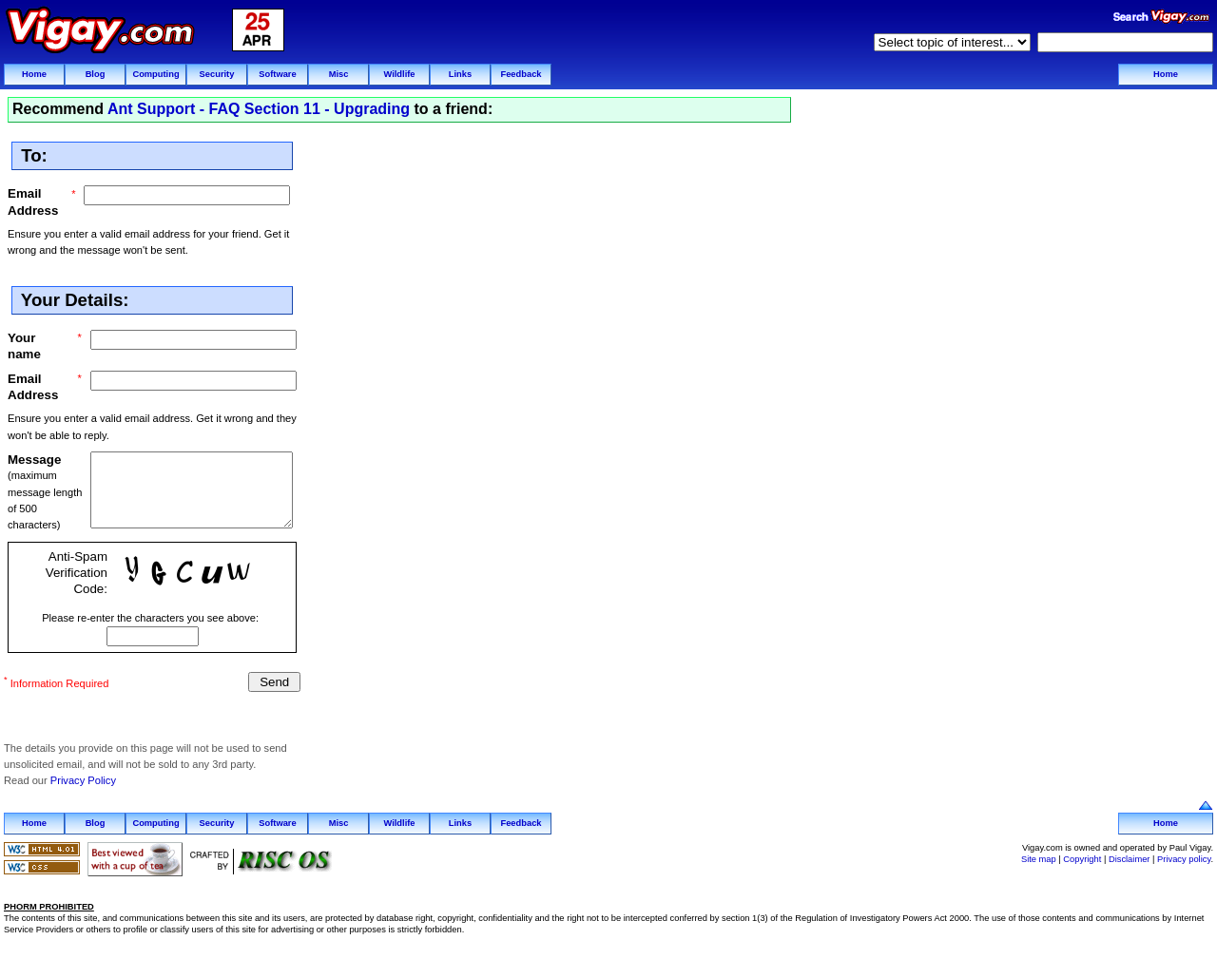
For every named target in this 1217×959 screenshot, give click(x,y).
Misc (339, 74)
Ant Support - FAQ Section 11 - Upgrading (258, 109)
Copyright (1082, 858)
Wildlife (399, 74)
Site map (1038, 858)
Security (217, 74)
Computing (155, 74)
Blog (96, 74)
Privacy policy (1183, 858)
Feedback (520, 74)
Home (34, 74)
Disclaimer (1129, 858)
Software (277, 74)
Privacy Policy (83, 780)
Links (460, 74)
